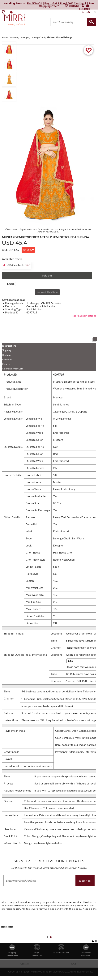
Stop (96, 941)
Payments (7, 359)
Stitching (6, 354)
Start (93, 941)
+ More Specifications (83, 315)
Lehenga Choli (61, 538)
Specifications (9, 345)
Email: (11, 284)
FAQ (73, 963)
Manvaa (57, 397)
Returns (6, 364)
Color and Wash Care (12, 368)
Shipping (6, 350)
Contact (24, 963)
